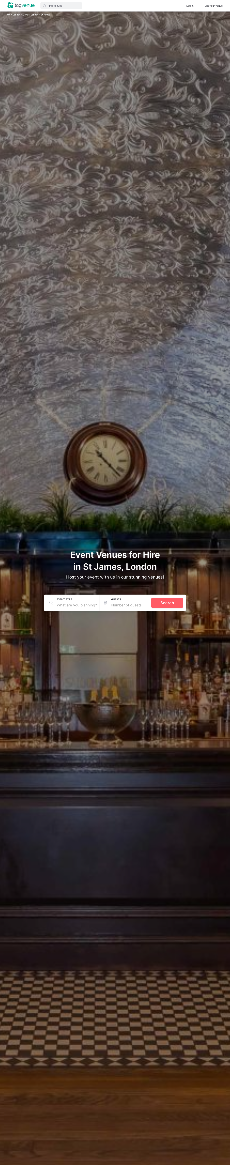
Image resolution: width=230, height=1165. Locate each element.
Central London (31, 14)
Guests (116, 599)
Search (167, 602)
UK (9, 14)
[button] (61, 5)
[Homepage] (21, 5)
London (17, 14)
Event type (64, 599)
